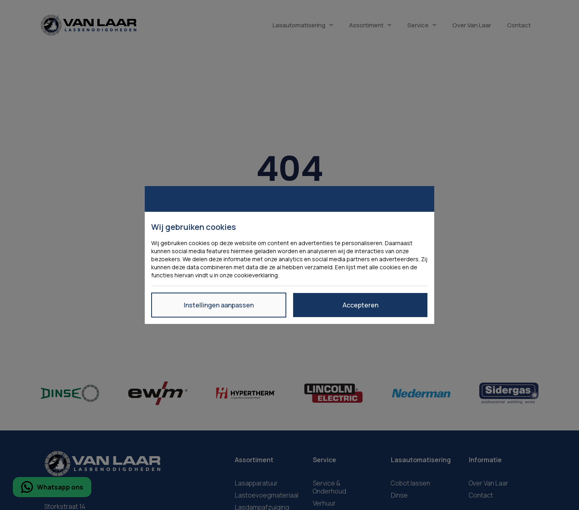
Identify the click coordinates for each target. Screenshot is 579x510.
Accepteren (360, 305)
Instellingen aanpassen (219, 305)
